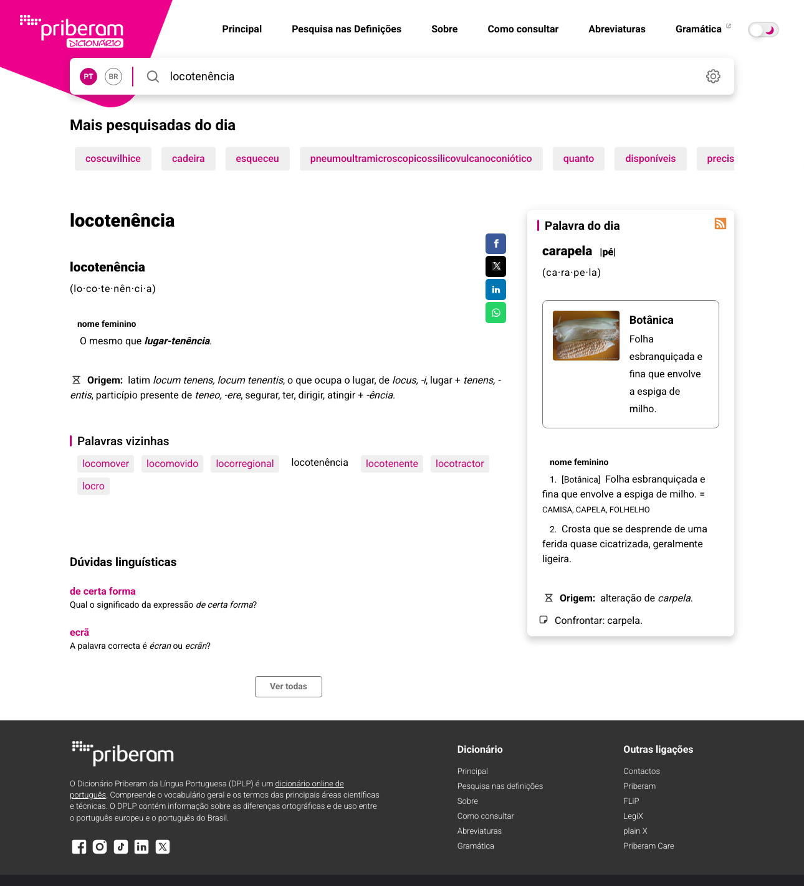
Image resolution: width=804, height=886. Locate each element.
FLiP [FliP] (631, 801)
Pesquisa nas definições (500, 786)
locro (93, 486)
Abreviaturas (617, 29)
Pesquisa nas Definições (346, 29)
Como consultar (522, 29)
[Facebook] (79, 853)
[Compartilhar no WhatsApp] (496, 312)
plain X (635, 831)
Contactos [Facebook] (641, 771)
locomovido (172, 463)
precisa (723, 158)
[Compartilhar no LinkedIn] (496, 289)
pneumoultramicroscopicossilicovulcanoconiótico (421, 158)
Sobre (444, 29)
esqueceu (257, 158)
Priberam (639, 786)
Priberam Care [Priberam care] (648, 846)
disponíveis (650, 158)
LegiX (633, 816)
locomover (105, 463)
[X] (162, 853)
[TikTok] (121, 853)
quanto (579, 158)
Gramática (704, 29)
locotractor (460, 463)
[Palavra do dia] (720, 223)
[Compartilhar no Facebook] (496, 244)
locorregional (245, 463)
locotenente (392, 463)
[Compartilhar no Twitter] (496, 266)
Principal (472, 771)
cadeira (188, 158)
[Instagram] (99, 853)
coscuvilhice (113, 158)
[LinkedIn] (141, 853)
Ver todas (288, 687)
